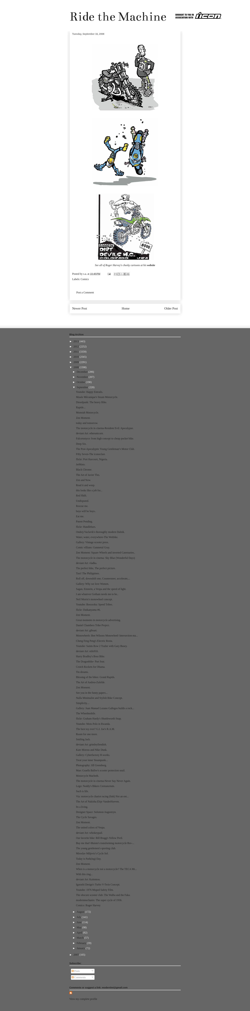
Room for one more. (87, 734)
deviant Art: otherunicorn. (89, 433)
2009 (76, 362)
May (79, 927)
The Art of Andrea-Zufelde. (90, 682)
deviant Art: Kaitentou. (88, 879)
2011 (76, 351)
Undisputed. (82, 500)
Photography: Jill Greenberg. (91, 765)
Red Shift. (81, 495)
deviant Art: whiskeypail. (89, 832)
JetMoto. (80, 464)
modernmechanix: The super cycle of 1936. (99, 900)
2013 (76, 341)
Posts (76, 971)
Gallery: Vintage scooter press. (92, 542)
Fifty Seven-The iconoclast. (90, 454)
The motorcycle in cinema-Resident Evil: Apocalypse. (105, 428)
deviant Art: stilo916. (87, 651)
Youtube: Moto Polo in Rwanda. (93, 723)
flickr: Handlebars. (86, 526)
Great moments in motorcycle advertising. (98, 620)
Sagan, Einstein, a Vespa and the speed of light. (101, 589)
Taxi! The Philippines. (88, 573)
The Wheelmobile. (86, 713)
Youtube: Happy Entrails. (89, 391)
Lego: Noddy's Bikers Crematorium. (95, 786)
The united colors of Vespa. (90, 827)
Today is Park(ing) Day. (88, 858)
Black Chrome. (84, 469)
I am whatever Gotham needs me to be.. (97, 594)
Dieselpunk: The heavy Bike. (91, 402)
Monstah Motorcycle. (87, 412)
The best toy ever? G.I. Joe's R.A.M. (95, 729)
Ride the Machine (118, 16)
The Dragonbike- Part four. (90, 661)
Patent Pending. (84, 521)
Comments (79, 977)
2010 (76, 356)
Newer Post (79, 308)
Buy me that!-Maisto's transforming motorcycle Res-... (105, 843)
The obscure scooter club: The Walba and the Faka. (103, 895)
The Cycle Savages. (86, 817)
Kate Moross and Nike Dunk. (91, 749)
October (81, 382)
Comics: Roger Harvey (88, 905)
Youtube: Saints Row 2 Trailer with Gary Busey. (101, 646)
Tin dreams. (82, 672)
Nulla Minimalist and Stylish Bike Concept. (99, 698)
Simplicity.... (83, 703)
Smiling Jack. (83, 739)
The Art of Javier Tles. (88, 474)
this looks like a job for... (89, 490)
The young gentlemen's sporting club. (96, 848)
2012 (76, 346)
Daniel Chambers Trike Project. (93, 625)
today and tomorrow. (87, 423)
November (83, 377)
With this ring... (84, 874)
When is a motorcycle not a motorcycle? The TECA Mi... (106, 869)
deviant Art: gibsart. (86, 630)
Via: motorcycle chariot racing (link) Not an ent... (102, 796)
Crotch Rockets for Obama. (90, 666)
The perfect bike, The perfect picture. (95, 568)
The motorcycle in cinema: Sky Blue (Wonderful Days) (105, 557)
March (80, 937)
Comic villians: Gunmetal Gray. (93, 547)
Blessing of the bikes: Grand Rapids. (95, 677)
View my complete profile (83, 999)
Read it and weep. (85, 485)
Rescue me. (82, 506)
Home (126, 308)
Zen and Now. (83, 480)
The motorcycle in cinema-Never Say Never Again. (103, 780)
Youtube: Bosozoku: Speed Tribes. (94, 604)
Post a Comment (85, 292)
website (151, 265)
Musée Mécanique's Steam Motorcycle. (97, 397)
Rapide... (80, 407)
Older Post (171, 308)
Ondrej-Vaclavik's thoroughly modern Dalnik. (100, 532)
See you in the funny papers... (91, 692)
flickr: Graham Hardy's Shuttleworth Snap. (98, 718)
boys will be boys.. (86, 511)
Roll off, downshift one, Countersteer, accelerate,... (103, 578)
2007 (76, 954)
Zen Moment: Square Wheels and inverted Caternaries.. (105, 552)
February (82, 943)
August (81, 911)
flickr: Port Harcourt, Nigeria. (92, 459)
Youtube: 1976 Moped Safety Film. (94, 889)
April (80, 932)
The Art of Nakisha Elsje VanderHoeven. (97, 801)
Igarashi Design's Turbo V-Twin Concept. (98, 884)
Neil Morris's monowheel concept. (94, 599)
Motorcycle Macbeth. (87, 775)
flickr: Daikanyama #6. (88, 609)
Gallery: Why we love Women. (92, 583)
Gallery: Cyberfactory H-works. (93, 755)
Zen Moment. (83, 417)
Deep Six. (81, 443)
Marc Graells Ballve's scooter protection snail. (100, 770)
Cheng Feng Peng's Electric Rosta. (94, 640)
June (79, 922)
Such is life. (82, 791)
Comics (85, 279)
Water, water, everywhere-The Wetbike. (97, 537)
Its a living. (82, 806)
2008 (76, 367)
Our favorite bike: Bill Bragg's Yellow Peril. (99, 838)
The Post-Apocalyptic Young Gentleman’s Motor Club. (105, 449)
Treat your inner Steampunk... (92, 760)
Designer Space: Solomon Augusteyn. (96, 812)
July (79, 917)
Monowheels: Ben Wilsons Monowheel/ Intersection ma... (107, 635)
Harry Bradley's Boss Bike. (90, 656)
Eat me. (80, 516)
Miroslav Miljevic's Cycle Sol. (92, 853)
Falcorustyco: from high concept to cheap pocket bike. (105, 438)
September (83, 387)
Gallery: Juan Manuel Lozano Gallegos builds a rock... (105, 708)
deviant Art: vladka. (86, 563)
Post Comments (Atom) (132, 318)
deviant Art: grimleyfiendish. (91, 744)
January (81, 948)
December (82, 371)
